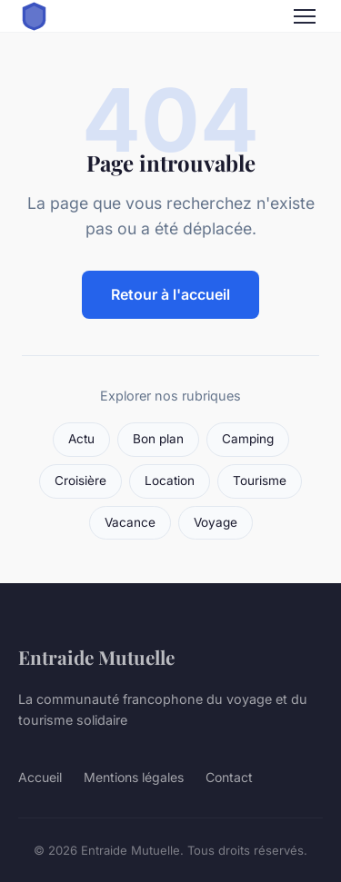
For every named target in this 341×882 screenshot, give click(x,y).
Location (170, 480)
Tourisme (259, 480)
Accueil (40, 777)
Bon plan (158, 438)
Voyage (215, 522)
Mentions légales (134, 777)
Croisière (80, 480)
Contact (229, 777)
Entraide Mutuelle (96, 656)
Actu (81, 438)
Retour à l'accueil (170, 294)
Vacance (130, 522)
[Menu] (304, 16)
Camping (248, 438)
